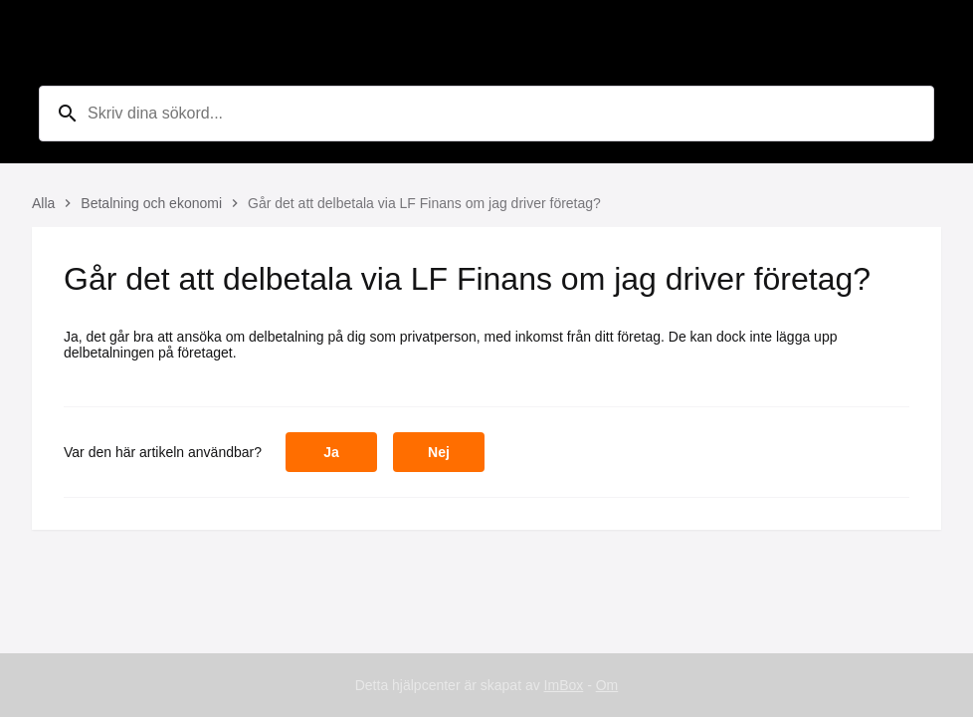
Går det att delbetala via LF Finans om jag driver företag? (424, 203)
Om (607, 685)
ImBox (564, 685)
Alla (43, 203)
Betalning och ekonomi (151, 203)
